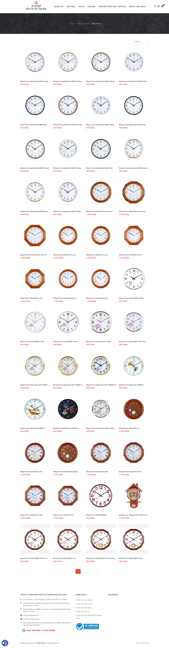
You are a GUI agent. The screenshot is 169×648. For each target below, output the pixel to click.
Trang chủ (58, 7)
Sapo (57, 643)
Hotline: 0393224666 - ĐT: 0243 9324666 (40, 630)
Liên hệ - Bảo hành (137, 7)
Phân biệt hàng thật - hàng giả (112, 7)
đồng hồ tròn (96, 24)
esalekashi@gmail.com (31, 615)
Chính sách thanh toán (84, 604)
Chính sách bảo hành (83, 608)
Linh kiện (91, 7)
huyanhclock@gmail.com (31, 619)
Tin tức (81, 7)
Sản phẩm (71, 7)
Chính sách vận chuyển (84, 600)
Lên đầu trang (143, 643)
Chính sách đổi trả (82, 612)
